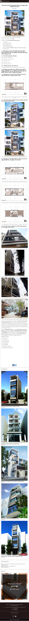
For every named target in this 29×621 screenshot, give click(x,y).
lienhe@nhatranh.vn (6, 335)
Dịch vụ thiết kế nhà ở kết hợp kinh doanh (13, 40)
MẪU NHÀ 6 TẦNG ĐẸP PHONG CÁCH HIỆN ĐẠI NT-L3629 (10, 406)
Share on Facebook (13, 365)
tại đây (13, 38)
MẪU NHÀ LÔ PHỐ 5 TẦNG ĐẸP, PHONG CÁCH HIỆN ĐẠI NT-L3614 (11, 556)
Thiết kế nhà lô (14, 8)
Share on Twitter (16, 365)
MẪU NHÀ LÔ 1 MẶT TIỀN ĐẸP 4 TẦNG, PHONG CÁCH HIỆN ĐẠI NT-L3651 (12, 481)
